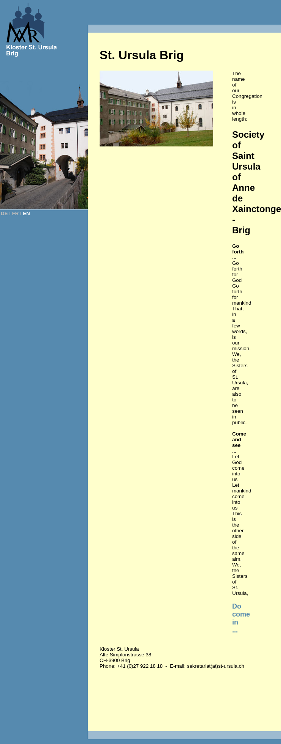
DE (4, 213)
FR (15, 213)
